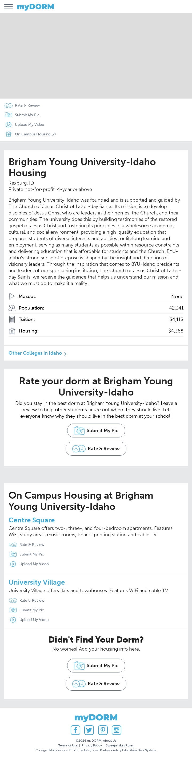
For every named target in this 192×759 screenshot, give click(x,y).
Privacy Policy (92, 745)
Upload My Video (29, 124)
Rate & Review (27, 105)
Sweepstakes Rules (120, 745)
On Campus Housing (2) (29, 134)
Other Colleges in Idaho (35, 353)
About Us (109, 740)
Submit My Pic (27, 115)
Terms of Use (68, 745)
